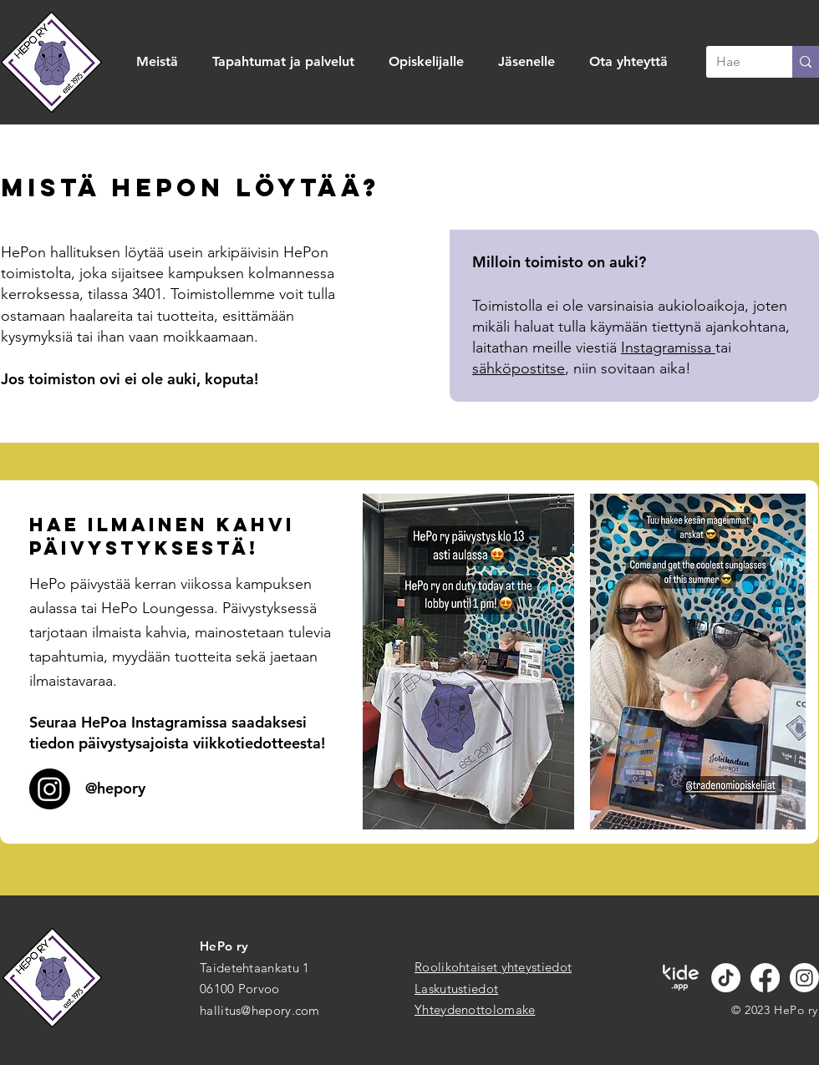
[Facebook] (765, 977)
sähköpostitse (518, 368)
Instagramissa (668, 347)
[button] (162, 62)
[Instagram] (804, 977)
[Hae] (736, 62)
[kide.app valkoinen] (681, 978)
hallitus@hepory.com (260, 1010)
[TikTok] (725, 977)
